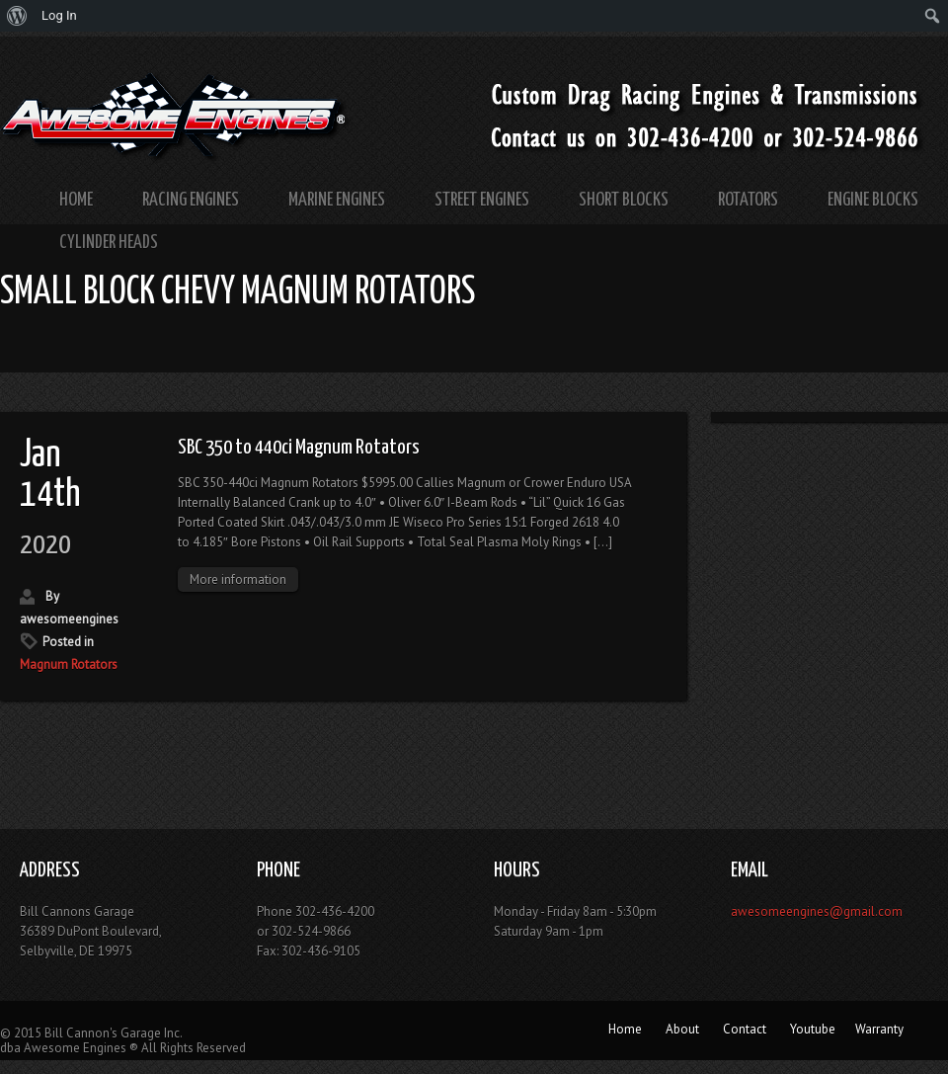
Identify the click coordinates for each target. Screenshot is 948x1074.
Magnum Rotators (69, 664)
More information (238, 579)
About (682, 1029)
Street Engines (481, 200)
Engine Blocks (873, 200)
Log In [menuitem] (59, 15)
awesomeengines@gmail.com (817, 911)
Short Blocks (624, 200)
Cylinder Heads (108, 242)
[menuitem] (17, 16)
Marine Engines (336, 200)
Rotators (748, 200)
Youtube (812, 1029)
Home (76, 200)
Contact (744, 1029)
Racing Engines (190, 200)
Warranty (879, 1029)
